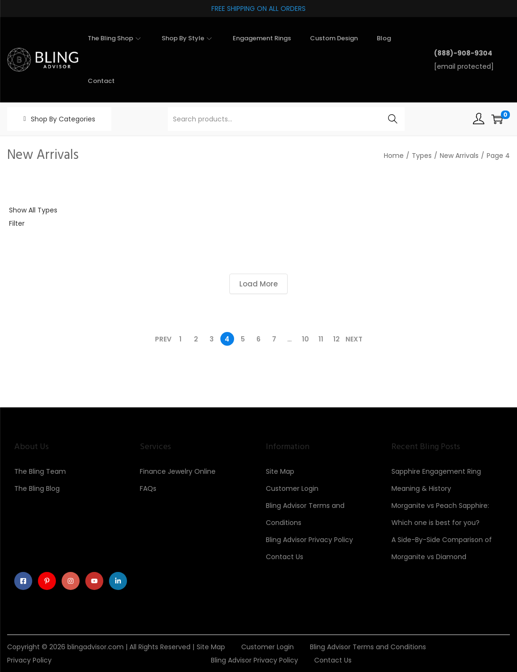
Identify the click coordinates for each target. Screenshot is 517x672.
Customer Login (292, 488)
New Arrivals (459, 155)
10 (305, 339)
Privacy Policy (29, 660)
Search (393, 119)
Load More (258, 284)
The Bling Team (40, 471)
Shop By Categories (63, 119)
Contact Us (284, 557)
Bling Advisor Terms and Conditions (368, 647)
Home (394, 155)
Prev (163, 339)
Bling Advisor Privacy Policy (309, 539)
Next (354, 339)
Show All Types (33, 210)
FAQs (148, 488)
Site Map (280, 471)
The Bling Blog (37, 488)
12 (336, 339)
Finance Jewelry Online (178, 471)
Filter (17, 223)
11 (320, 339)
